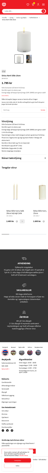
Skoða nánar (23, 455)
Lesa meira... (5, 95)
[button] (17, 460)
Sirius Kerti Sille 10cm (9, 20)
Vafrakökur (42, 459)
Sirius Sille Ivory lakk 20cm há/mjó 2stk (15, 211)
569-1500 (5, 366)
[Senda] (42, 110)
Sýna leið (5, 369)
